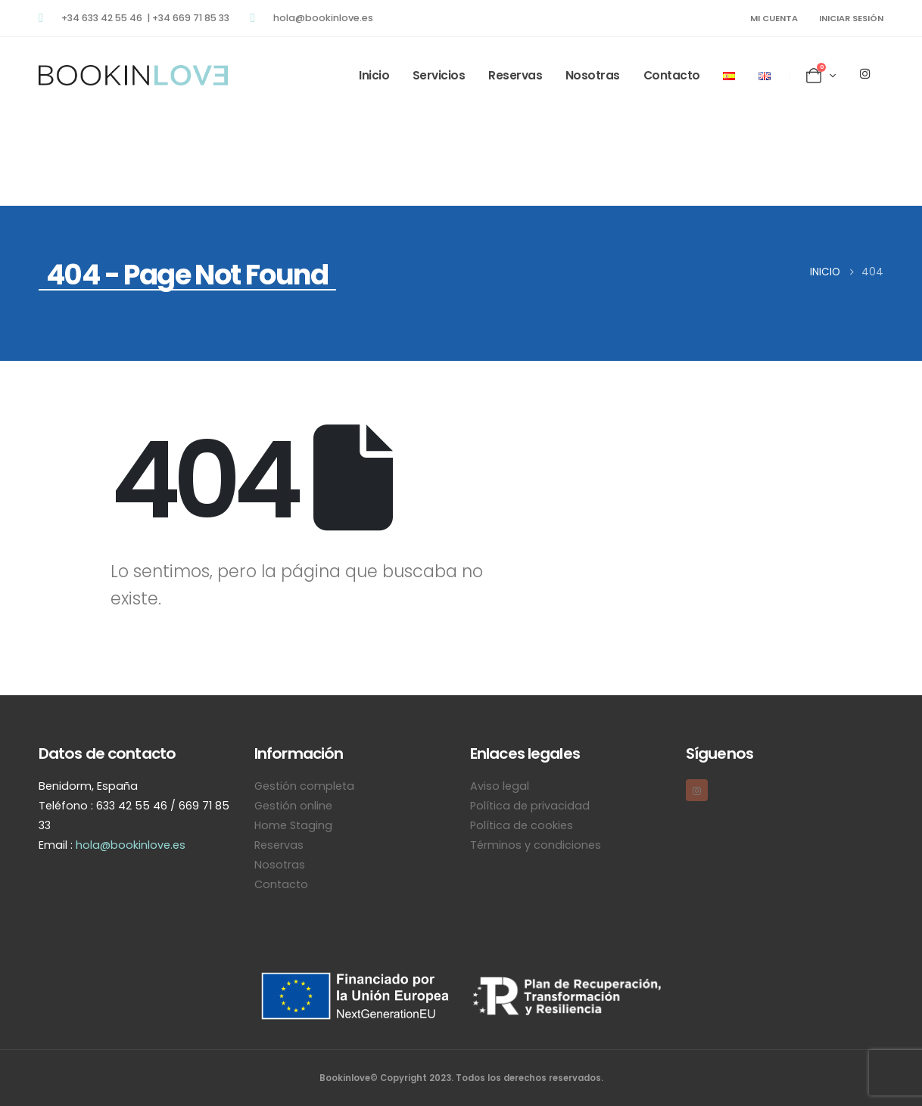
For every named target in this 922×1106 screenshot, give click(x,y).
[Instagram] (864, 73)
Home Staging (293, 825)
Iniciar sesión (851, 18)
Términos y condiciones (535, 845)
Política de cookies (521, 825)
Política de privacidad (530, 805)
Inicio (374, 75)
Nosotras (592, 75)
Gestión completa (304, 786)
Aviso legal (499, 786)
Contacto (671, 75)
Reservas (515, 75)
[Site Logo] (133, 75)
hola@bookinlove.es (130, 845)
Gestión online (293, 805)
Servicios (439, 75)
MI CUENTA (774, 18)
